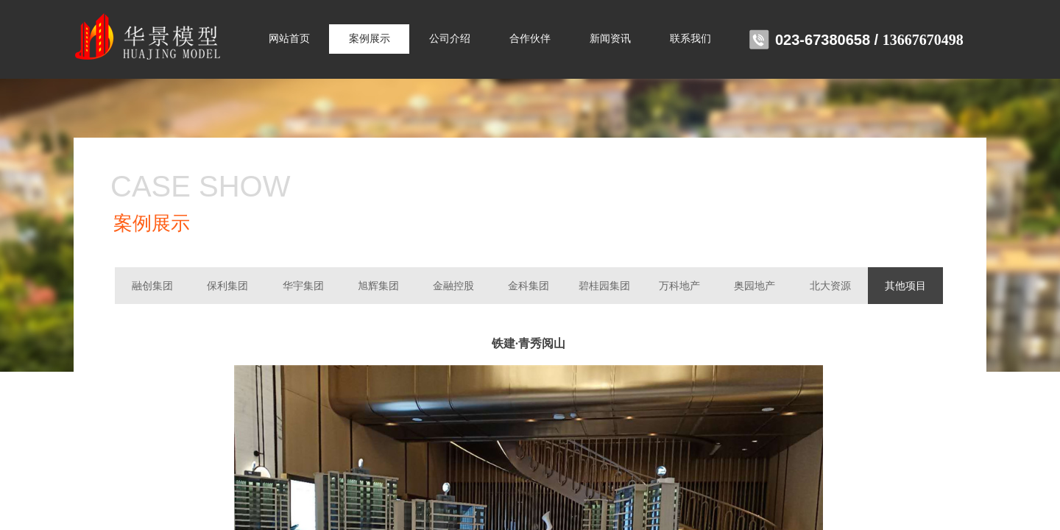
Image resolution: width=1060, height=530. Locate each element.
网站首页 (289, 38)
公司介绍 (449, 38)
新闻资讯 (610, 38)
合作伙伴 (530, 38)
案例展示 (369, 38)
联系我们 (690, 38)
